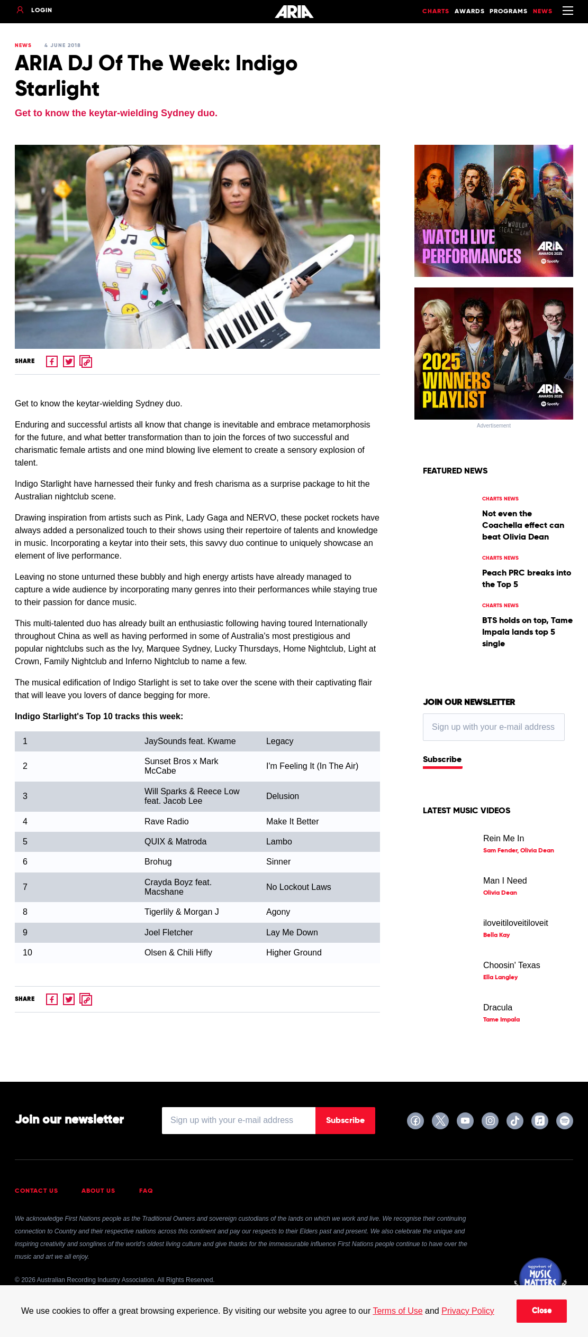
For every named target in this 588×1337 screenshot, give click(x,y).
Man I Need (505, 880)
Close (541, 1311)
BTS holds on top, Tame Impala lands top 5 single (527, 632)
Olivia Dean (500, 893)
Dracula (497, 1007)
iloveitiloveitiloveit (515, 922)
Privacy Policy (467, 1310)
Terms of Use (397, 1310)
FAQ (146, 1191)
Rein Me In (503, 838)
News (543, 11)
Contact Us (36, 1191)
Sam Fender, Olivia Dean (518, 851)
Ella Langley (500, 977)
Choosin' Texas (511, 965)
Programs (509, 11)
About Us (98, 1191)
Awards (470, 11)
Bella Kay (496, 935)
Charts (435, 11)
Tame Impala (501, 1020)
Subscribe (442, 760)
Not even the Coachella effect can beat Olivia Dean (523, 526)
